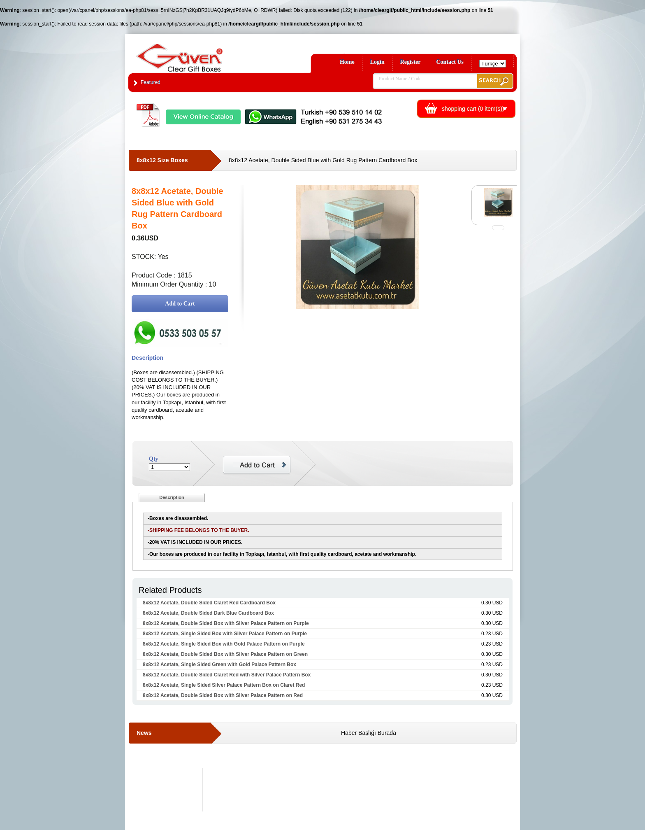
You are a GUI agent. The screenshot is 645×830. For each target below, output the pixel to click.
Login (377, 62)
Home (347, 62)
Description (171, 497)
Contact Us (450, 62)
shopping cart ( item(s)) (473, 108)
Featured (150, 82)
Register (410, 62)
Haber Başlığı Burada (368, 733)
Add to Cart (180, 304)
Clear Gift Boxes (197, 54)
